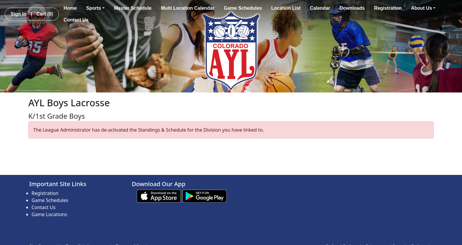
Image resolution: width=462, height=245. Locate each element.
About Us (423, 8)
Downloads (352, 8)
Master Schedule (132, 8)
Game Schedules (243, 8)
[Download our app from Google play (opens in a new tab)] (204, 195)
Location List (286, 8)
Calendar (320, 8)
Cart (45, 13)
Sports (95, 8)
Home (70, 8)
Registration (388, 8)
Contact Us (76, 19)
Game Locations (49, 214)
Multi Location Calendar (187, 8)
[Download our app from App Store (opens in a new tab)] (159, 195)
